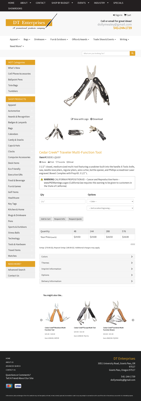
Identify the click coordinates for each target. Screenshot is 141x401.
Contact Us (13, 275)
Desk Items (13, 162)
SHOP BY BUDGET (60, 2)
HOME (11, 2)
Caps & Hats (14, 145)
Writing (124, 39)
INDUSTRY (99, 2)
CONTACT (40, 2)
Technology (14, 238)
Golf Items (13, 192)
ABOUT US (9, 362)
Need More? (17, 46)
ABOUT (24, 2)
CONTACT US (10, 370)
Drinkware (40, 39)
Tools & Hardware (17, 244)
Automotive (14, 110)
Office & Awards (80, 39)
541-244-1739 (128, 376)
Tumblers (13, 91)
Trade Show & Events (104, 39)
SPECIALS (118, 2)
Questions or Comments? (18, 374)
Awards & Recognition (19, 116)
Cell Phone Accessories (19, 73)
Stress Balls (14, 232)
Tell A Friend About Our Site (19, 378)
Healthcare (13, 197)
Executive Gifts (15, 174)
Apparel (15, 39)
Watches (12, 255)
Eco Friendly (14, 168)
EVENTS (82, 2)
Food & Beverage (16, 180)
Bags (27, 39)
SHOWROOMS (15, 8)
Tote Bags (13, 85)
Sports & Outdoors (17, 226)
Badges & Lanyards (17, 122)
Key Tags (12, 203)
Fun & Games (14, 186)
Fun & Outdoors (59, 39)
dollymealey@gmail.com (123, 379)
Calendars (13, 134)
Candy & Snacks (16, 139)
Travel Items (14, 250)
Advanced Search (16, 269)
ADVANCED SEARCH (13, 366)
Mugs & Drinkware (17, 215)
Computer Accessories (19, 157)
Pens (10, 221)
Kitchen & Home (16, 209)
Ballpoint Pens (15, 79)
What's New (14, 67)
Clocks (11, 151)
